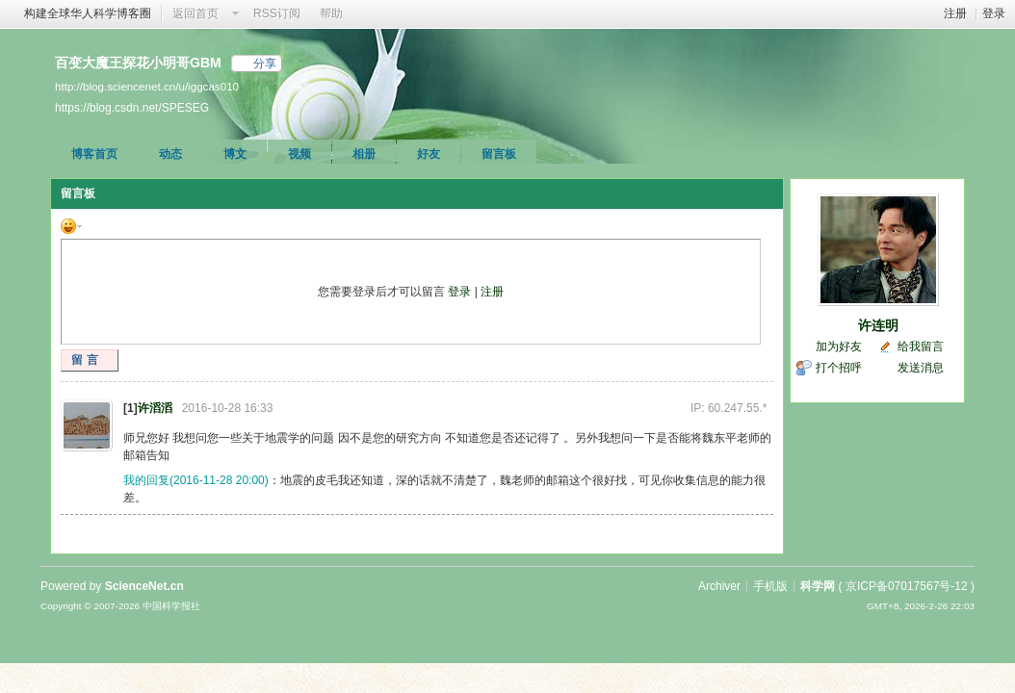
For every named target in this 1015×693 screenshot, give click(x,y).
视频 (299, 154)
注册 (955, 13)
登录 (993, 13)
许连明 (878, 325)
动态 (170, 154)
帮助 (331, 13)
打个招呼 (839, 367)
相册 (364, 154)
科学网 (817, 586)
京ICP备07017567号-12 (907, 586)
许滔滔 (155, 408)
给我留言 (921, 346)
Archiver (719, 586)
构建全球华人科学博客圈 (87, 13)
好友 (428, 154)
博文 (235, 154)
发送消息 (921, 367)
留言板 (498, 154)
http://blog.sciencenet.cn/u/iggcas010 (147, 86)
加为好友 (839, 346)
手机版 (770, 586)
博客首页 (94, 154)
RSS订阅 (276, 13)
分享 (264, 63)
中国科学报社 (171, 606)
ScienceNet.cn (144, 586)
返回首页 (195, 13)
